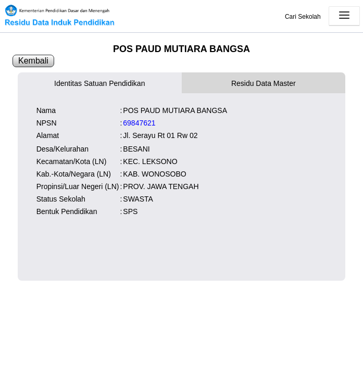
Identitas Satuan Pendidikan (99, 83)
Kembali (33, 60)
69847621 (139, 123)
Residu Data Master (263, 83)
